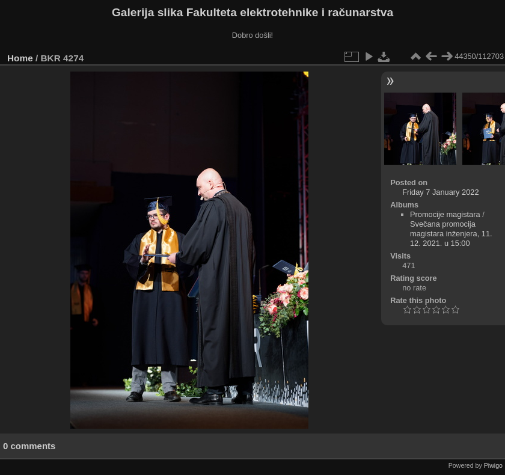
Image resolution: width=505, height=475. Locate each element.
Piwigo (493, 465)
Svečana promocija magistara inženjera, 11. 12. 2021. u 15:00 (451, 233)
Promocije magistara (445, 214)
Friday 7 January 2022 (440, 192)
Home (20, 58)
